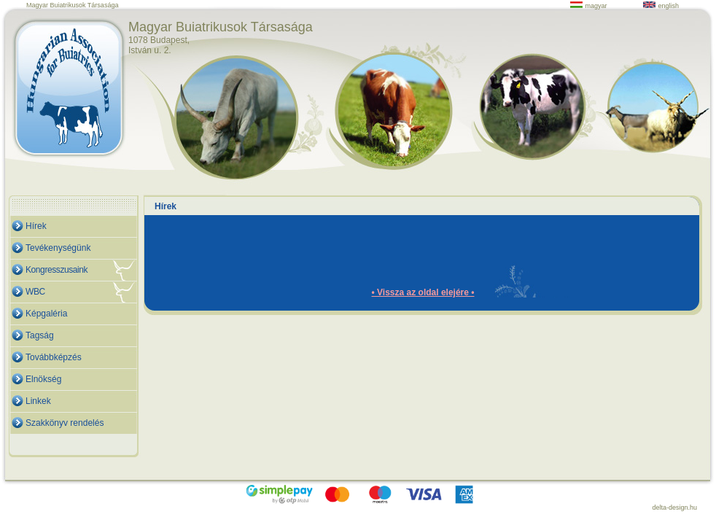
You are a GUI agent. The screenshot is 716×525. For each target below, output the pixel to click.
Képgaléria (46, 313)
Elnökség (43, 379)
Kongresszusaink (56, 270)
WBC (35, 292)
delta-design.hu (674, 507)
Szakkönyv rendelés (65, 423)
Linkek (38, 401)
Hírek (36, 226)
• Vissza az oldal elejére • (423, 292)
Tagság (40, 335)
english (660, 5)
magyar (588, 5)
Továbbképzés (54, 357)
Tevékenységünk (58, 248)
